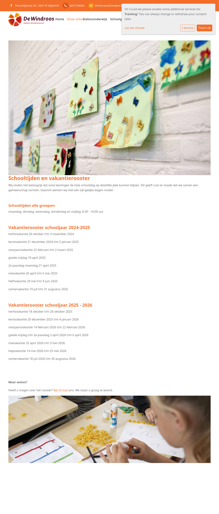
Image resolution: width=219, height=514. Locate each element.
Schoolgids (118, 19)
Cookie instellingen (22, 498)
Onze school (76, 19)
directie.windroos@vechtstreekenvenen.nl (119, 5)
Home (59, 19)
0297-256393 (76, 5)
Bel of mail (61, 390)
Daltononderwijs (95, 19)
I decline (187, 28)
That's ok (204, 28)
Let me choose (134, 28)
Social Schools (201, 498)
